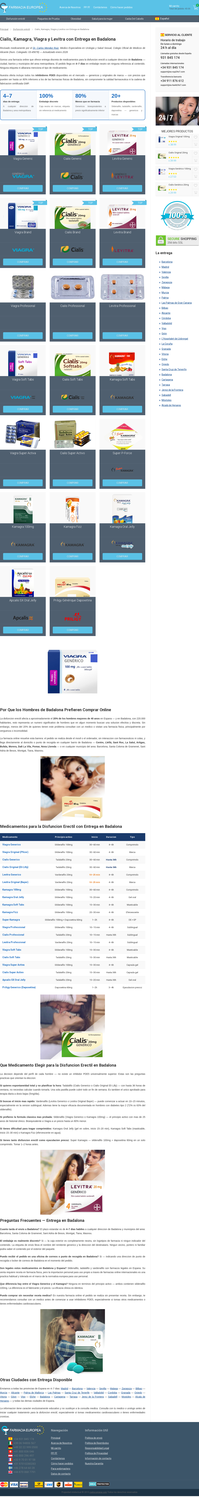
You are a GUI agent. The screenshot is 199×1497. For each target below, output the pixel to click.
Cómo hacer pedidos (121, 7)
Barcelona (77, 1388)
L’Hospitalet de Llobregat (175, 338)
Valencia (90, 1388)
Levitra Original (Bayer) (15, 882)
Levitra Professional (14, 942)
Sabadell (112, 1396)
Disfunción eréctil (15, 18)
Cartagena (59, 1396)
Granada (125, 1392)
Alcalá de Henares (171, 405)
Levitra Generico (11, 874)
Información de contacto (98, 1458)
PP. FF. (87, 7)
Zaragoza (127, 1388)
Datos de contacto (61, 1473)
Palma (165, 297)
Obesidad (76, 18)
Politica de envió (93, 1438)
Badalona (45, 1396)
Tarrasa (74, 1396)
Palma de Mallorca (34, 1392)
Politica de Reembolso (97, 1443)
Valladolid (99, 1392)
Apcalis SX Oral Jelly (13, 979)
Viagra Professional (13, 927)
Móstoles (166, 400)
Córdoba (166, 318)
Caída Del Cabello (134, 18)
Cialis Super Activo (13, 972)
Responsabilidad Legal (97, 1448)
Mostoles (126, 1396)
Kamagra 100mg (11, 889)
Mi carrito (56, 1448)
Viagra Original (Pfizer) (15, 852)
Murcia (3, 1392)
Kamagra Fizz (10, 912)
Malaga (114, 1388)
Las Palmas (54, 1392)
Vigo (23, 1396)
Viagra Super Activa (13, 964)
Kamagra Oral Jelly (13, 897)
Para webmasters (60, 1468)
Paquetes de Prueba (49, 18)
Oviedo (138, 1392)
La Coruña (167, 343)
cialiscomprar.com (98, 1492)
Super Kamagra (11, 919)
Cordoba (112, 1392)
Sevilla (102, 1388)
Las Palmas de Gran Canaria (177, 302)
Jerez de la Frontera (93, 1396)
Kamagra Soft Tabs (13, 904)
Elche (33, 1396)
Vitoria (3, 1396)
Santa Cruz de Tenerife (77, 1392)
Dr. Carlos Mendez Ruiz (46, 48)
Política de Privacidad (96, 1453)
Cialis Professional (13, 934)
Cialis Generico (11, 859)
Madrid (64, 1388)
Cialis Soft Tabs (11, 957)
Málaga (166, 287)
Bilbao (139, 1388)
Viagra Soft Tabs (11, 949)
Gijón (164, 333)
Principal (4, 29)
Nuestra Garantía (94, 1463)
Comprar (23, 188)
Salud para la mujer (102, 18)
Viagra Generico (11, 844)
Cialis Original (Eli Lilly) (15, 867)
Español (162, 18)
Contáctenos (100, 7)
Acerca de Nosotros (70, 7)
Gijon (13, 1396)
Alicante (15, 1392)
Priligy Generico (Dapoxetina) (19, 987)
